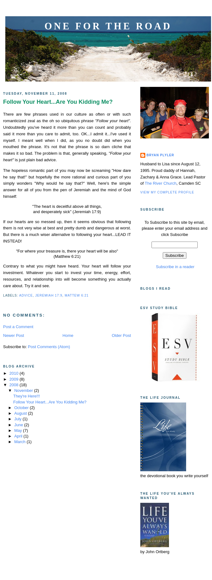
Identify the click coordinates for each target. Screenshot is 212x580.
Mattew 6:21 (77, 295)
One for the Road (108, 26)
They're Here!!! (26, 396)
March (20, 441)
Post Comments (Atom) (49, 346)
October (22, 407)
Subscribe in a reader (174, 266)
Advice (26, 295)
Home (68, 335)
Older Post (121, 335)
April (19, 436)
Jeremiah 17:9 (48, 295)
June (19, 424)
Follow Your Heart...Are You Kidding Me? (58, 102)
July (18, 419)
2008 (14, 384)
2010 (14, 373)
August (21, 413)
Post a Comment (18, 326)
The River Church (160, 183)
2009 (14, 379)
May (18, 430)
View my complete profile (167, 192)
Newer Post (13, 335)
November (24, 390)
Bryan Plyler (160, 155)
